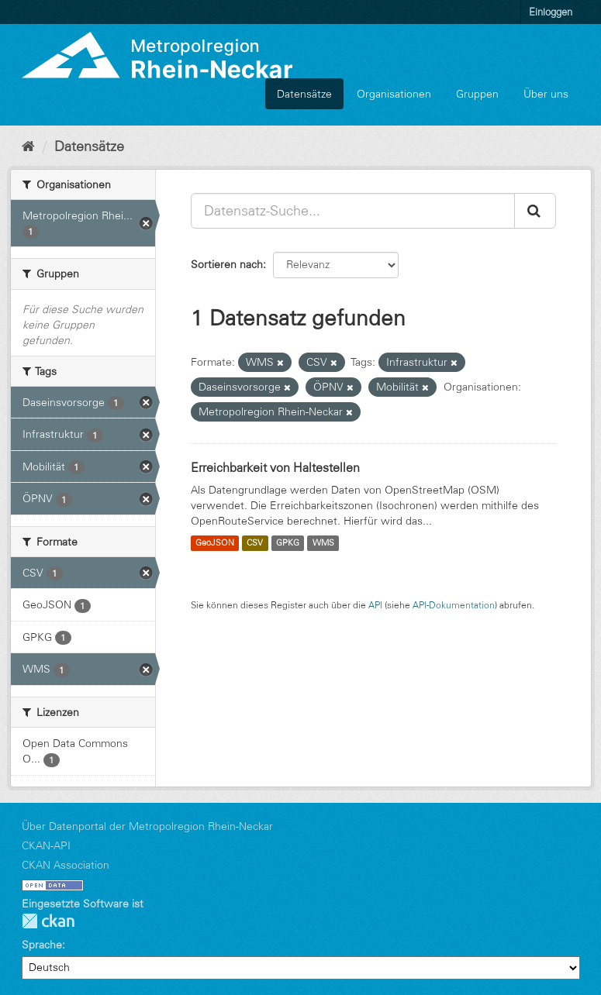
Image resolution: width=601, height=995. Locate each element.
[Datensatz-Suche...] (353, 211)
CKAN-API (46, 845)
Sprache (42, 945)
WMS (323, 543)
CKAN (48, 921)
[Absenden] (535, 211)
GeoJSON (214, 543)
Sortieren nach (227, 264)
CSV (255, 543)
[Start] (28, 146)
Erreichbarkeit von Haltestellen (275, 467)
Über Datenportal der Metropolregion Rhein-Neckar (147, 826)
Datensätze (304, 94)
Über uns (545, 94)
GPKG (287, 543)
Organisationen (394, 94)
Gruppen (477, 94)
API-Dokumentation (454, 605)
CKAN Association (65, 865)
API (375, 605)
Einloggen (550, 11)
